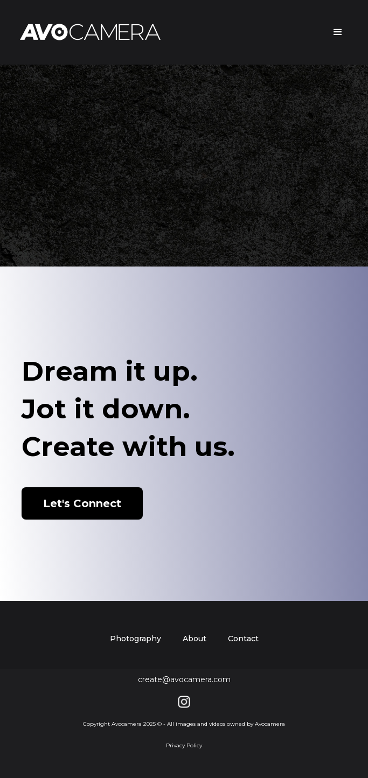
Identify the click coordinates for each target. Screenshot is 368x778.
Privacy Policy (184, 745)
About (194, 638)
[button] (333, 32)
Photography (135, 638)
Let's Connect (82, 503)
